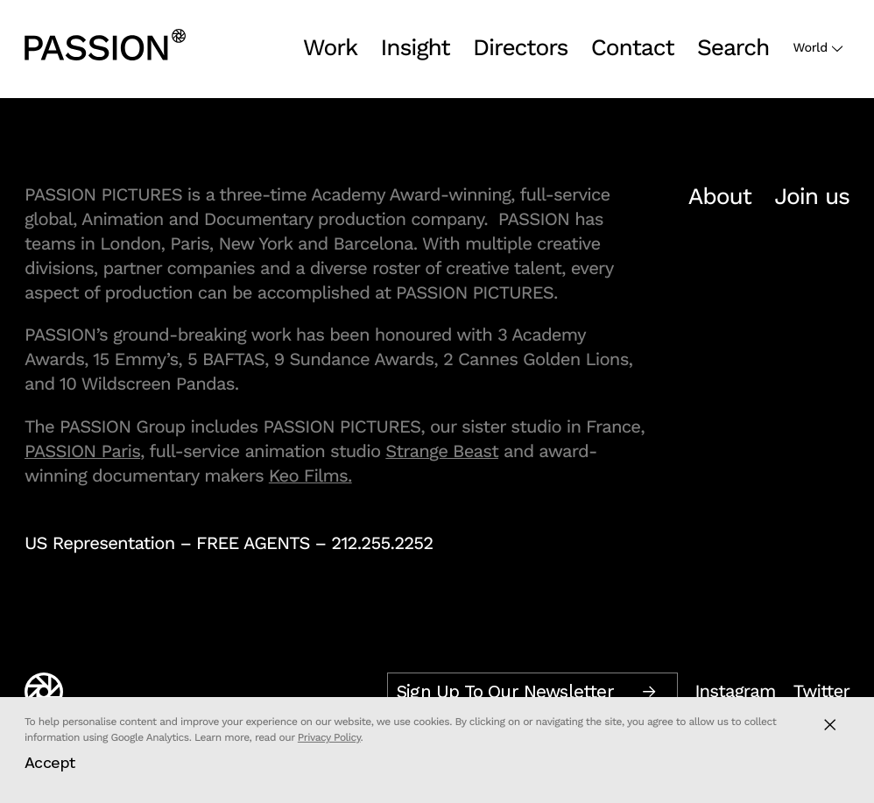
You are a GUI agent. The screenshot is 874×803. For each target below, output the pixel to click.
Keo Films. (310, 475)
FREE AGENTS (253, 542)
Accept (50, 762)
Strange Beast (441, 450)
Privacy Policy (329, 737)
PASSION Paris (82, 450)
